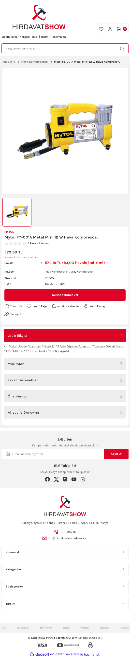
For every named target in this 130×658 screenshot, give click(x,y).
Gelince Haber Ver (65, 295)
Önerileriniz (17, 396)
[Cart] (122, 29)
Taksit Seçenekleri (23, 380)
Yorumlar (16, 364)
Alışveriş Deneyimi (23, 412)
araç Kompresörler (82, 271)
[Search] (65, 48)
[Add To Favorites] (37, 306)
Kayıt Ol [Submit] (116, 453)
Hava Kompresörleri (56, 271)
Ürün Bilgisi (17, 335)
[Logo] (39, 17)
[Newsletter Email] (65, 454)
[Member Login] (110, 29)
